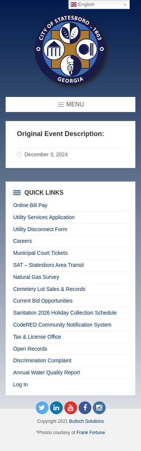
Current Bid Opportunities (43, 301)
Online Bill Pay (30, 205)
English (82, 5)
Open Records (30, 349)
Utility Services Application (43, 217)
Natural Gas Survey (36, 277)
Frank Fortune (91, 432)
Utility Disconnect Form (40, 229)
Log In (20, 384)
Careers (22, 241)
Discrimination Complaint (42, 360)
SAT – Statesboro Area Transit (48, 265)
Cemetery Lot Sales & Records (49, 289)
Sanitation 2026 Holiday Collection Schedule (65, 313)
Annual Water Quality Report (46, 372)
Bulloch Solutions (86, 421)
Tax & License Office (37, 337)
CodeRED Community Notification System (62, 325)
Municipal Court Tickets (40, 253)
